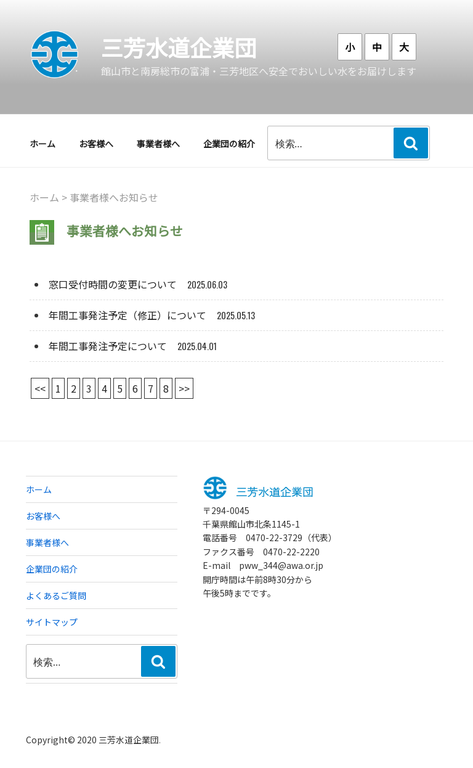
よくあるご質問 (56, 595)
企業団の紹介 (229, 143)
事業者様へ (158, 143)
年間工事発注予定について (108, 345)
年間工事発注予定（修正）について (127, 315)
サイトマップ (52, 622)
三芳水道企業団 (178, 47)
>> (184, 388)
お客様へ (96, 143)
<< (40, 388)
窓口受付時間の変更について (113, 284)
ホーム (42, 143)
